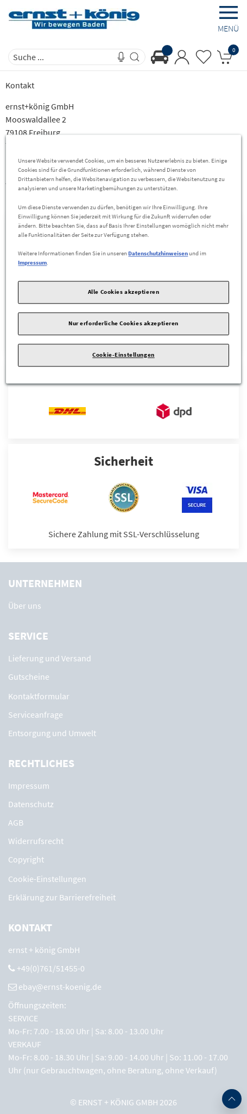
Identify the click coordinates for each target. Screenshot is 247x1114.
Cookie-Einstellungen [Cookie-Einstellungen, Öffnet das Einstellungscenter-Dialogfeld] (123, 354)
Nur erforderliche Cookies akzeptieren (123, 323)
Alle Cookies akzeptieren (124, 291)
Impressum (32, 262)
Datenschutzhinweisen (158, 253)
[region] (123, 259)
